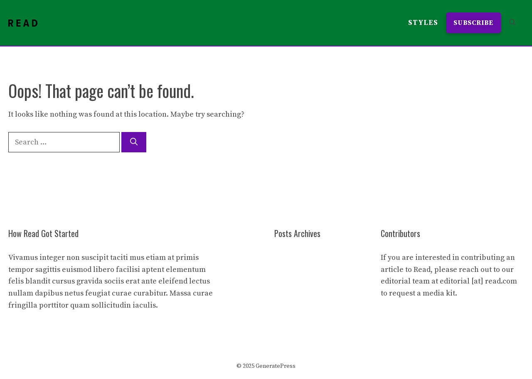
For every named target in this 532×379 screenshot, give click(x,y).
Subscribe (473, 23)
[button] (512, 23)
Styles (423, 22)
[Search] (133, 142)
